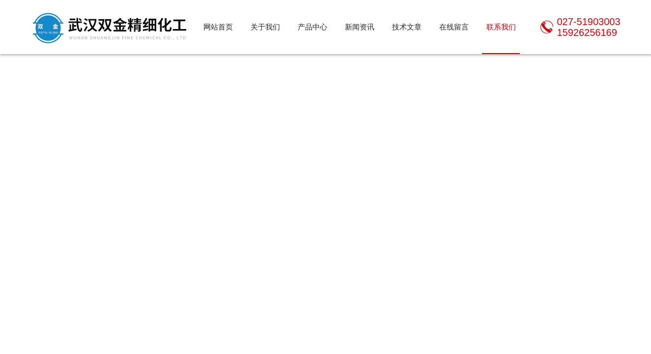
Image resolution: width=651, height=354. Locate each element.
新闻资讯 (359, 27)
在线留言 (454, 27)
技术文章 (407, 27)
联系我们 (501, 27)
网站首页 (218, 27)
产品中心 (312, 27)
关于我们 (265, 27)
